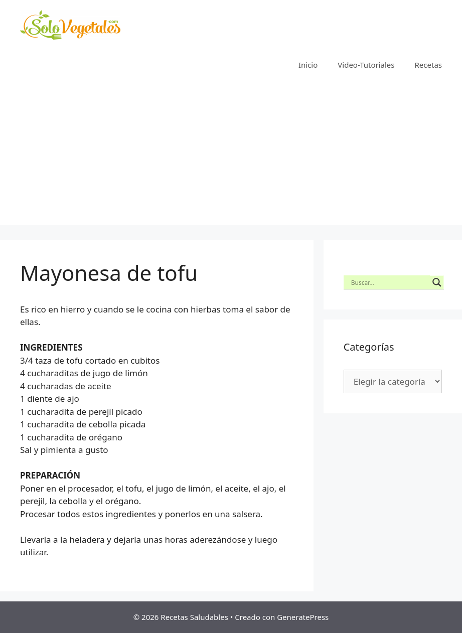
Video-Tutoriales (366, 65)
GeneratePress (303, 617)
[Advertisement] (231, 155)
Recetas (428, 65)
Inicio (308, 65)
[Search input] (389, 282)
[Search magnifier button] (437, 282)
